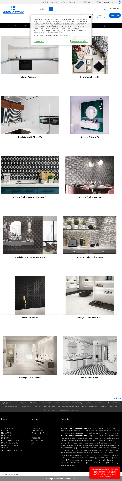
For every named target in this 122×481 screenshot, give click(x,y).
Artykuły (5, 448)
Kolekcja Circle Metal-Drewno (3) (30, 257)
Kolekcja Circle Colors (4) (90, 197)
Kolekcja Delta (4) (30, 317)
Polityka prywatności (10, 440)
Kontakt (116, 26)
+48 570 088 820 (87, 2)
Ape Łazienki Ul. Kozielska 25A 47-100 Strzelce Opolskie (40, 430)
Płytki (25, 26)
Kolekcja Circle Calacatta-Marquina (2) (30, 197)
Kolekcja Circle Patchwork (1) (90, 257)
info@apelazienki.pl (106, 2)
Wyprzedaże (107, 26)
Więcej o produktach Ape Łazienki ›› (61, 479)
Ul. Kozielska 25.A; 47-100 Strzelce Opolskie (60, 2)
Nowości (18, 26)
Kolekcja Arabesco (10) (30, 77)
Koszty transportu (9, 443)
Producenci (6, 433)
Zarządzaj (39, 41)
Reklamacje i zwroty (10, 445)
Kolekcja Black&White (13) (30, 137)
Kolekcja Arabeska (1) (89, 77)
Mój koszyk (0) (114, 9)
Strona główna (7, 26)
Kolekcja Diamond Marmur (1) (89, 317)
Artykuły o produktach (11, 450)
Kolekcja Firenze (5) (89, 377)
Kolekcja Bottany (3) (90, 137)
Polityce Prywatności (65, 35)
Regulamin (6, 435)
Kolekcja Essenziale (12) (30, 377)
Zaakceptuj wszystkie (79, 41)
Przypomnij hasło (98, 19)
